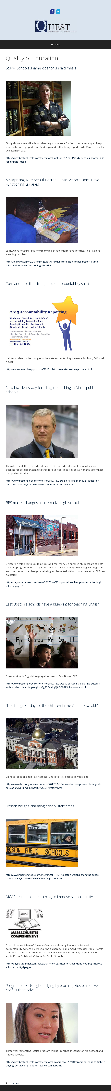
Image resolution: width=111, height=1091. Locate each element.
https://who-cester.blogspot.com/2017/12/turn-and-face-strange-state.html (49, 369)
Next (20, 1083)
